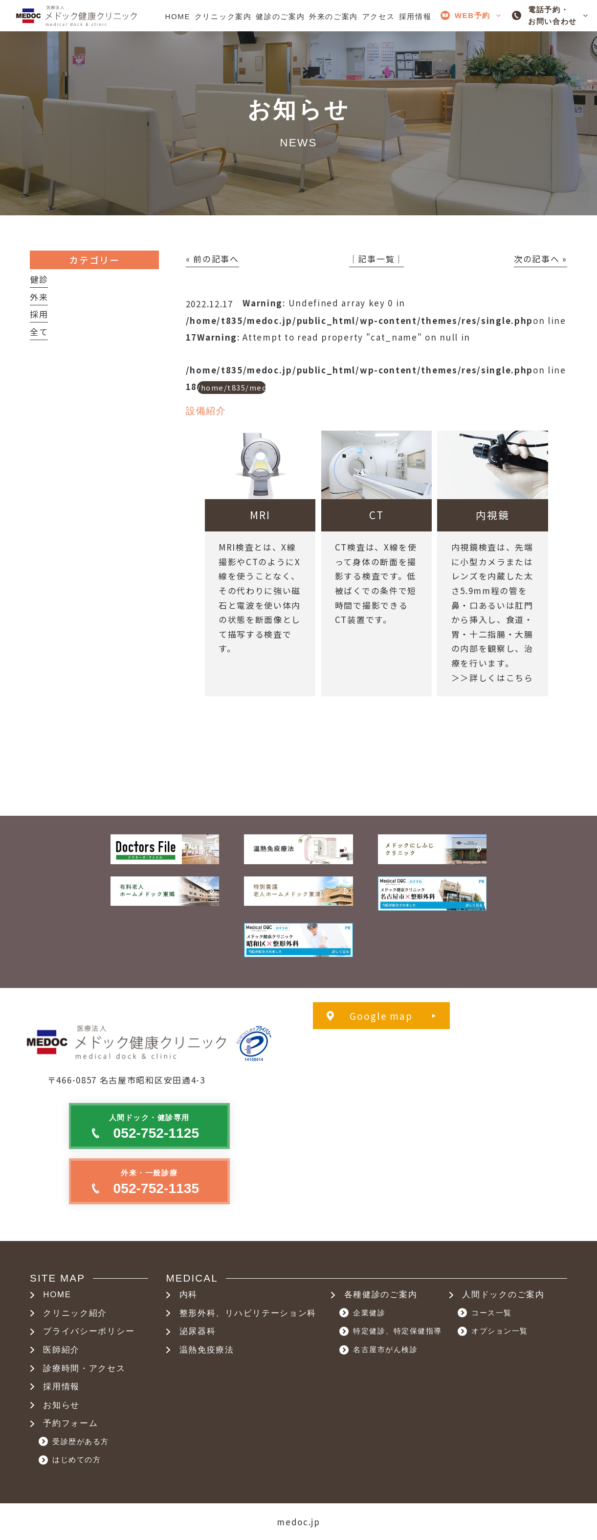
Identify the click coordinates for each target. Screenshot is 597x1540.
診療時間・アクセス (84, 1368)
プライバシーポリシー (88, 1331)
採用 (39, 314)
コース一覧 (491, 1313)
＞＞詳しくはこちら (492, 677)
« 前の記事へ (212, 259)
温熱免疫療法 (206, 1350)
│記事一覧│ (376, 259)
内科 (188, 1294)
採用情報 (61, 1386)
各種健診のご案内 (381, 1294)
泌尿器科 (197, 1331)
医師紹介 (61, 1350)
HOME (57, 1294)
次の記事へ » (540, 259)
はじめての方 (76, 1459)
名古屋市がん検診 (385, 1349)
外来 (39, 297)
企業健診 (369, 1313)
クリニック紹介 (75, 1313)
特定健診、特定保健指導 (397, 1331)
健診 (39, 279)
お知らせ (61, 1405)
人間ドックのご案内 (503, 1294)
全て (39, 331)
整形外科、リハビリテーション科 (247, 1313)
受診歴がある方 (80, 1441)
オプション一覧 (499, 1331)
